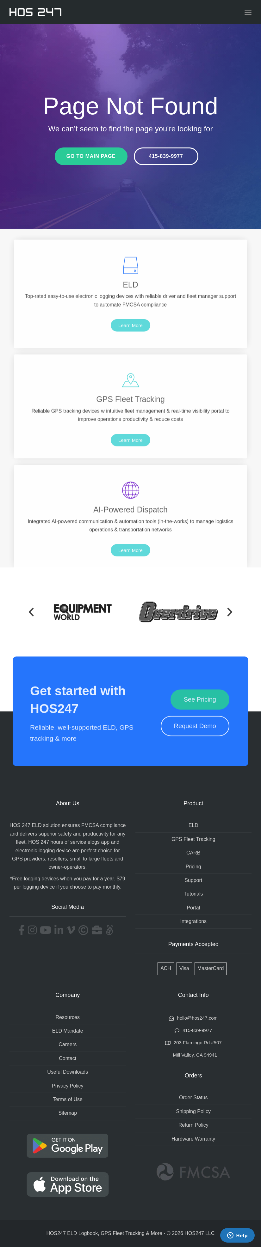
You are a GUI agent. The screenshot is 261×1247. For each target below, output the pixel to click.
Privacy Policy (68, 1085)
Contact (67, 1058)
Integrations (193, 921)
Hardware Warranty (193, 1139)
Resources (68, 1017)
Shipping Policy (193, 1111)
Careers (68, 1044)
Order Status (193, 1097)
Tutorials (193, 893)
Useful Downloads (67, 1072)
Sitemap (67, 1113)
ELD (193, 825)
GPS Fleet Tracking (193, 839)
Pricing (193, 866)
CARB (193, 852)
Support (193, 880)
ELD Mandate (67, 1031)
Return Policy (193, 1125)
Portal (193, 907)
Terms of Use (68, 1099)
